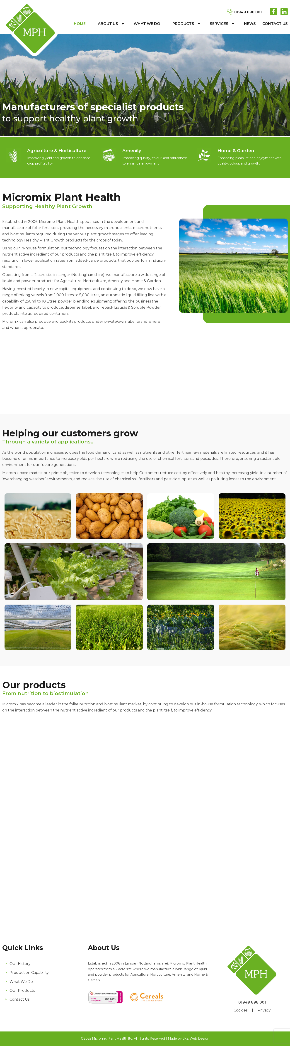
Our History (20, 964)
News (250, 24)
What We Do (147, 24)
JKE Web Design (196, 1038)
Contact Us (275, 24)
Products (183, 24)
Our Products (22, 990)
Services (219, 24)
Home (80, 24)
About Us (108, 24)
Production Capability (29, 972)
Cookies (240, 1010)
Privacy (264, 1010)
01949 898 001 (248, 12)
